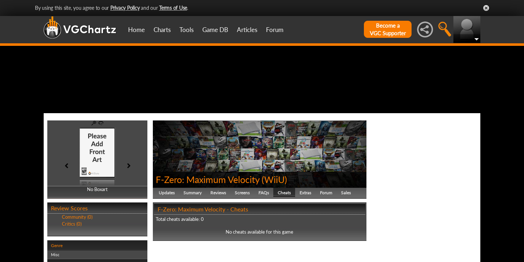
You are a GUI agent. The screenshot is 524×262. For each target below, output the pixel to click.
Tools (186, 29)
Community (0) (77, 252)
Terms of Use (173, 8)
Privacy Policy (125, 8)
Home (136, 29)
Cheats (284, 227)
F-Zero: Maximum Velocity (207, 214)
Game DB (215, 29)
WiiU (274, 214)
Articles (247, 29)
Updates (167, 227)
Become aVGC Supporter (388, 29)
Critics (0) (72, 258)
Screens (242, 227)
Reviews (218, 227)
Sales (346, 227)
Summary (192, 227)
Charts (162, 29)
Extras (305, 227)
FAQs (263, 227)
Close (486, 8)
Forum (274, 29)
